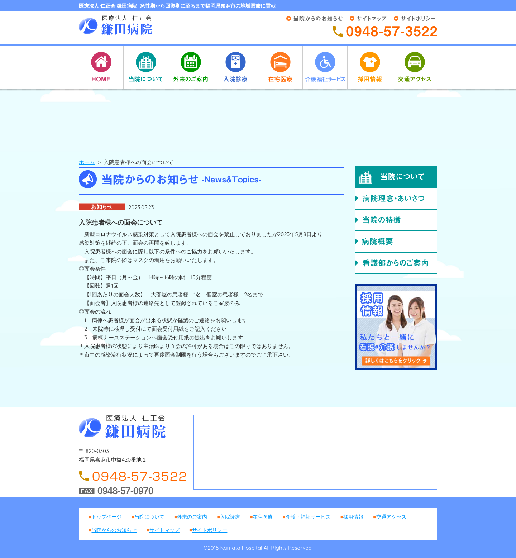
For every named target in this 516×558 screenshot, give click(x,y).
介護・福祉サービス (308, 517)
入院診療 (230, 517)
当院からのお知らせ (114, 530)
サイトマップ (164, 530)
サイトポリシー (209, 530)
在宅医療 (263, 517)
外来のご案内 (192, 517)
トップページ (106, 517)
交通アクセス (391, 517)
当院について (149, 517)
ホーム (87, 162)
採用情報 (353, 517)
